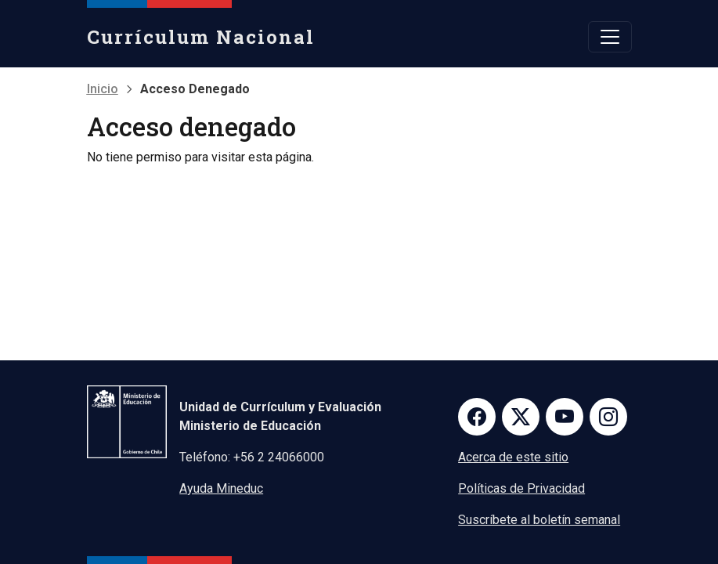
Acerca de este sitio (513, 457)
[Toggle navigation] (610, 36)
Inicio (102, 88)
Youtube (564, 417)
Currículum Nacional (201, 36)
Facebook (477, 417)
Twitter (520, 417)
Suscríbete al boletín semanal (539, 519)
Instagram (608, 417)
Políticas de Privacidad (521, 488)
